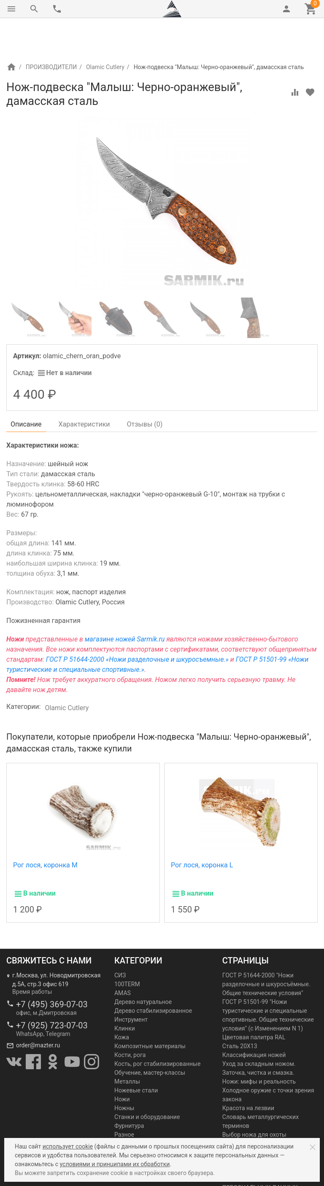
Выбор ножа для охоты (254, 1099)
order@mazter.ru (38, 1009)
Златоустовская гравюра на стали (269, 1125)
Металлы (127, 1046)
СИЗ (120, 939)
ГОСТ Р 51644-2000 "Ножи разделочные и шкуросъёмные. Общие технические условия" (266, 948)
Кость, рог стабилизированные (157, 1028)
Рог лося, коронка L (202, 830)
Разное (124, 1099)
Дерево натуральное (143, 966)
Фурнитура (129, 1090)
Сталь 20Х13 (239, 1010)
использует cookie (68, 1146)
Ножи (122, 1063)
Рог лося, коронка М (45, 830)
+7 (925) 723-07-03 (52, 990)
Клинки (124, 993)
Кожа (121, 1001)
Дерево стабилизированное (153, 975)
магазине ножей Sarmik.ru (125, 604)
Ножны (124, 1072)
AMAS (122, 957)
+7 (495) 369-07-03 (52, 969)
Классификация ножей (254, 1019)
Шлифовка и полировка (147, 1117)
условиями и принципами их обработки (115, 1164)
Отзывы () (145, 389)
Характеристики (84, 389)
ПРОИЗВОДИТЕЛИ (51, 31)
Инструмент (131, 984)
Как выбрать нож (246, 1134)
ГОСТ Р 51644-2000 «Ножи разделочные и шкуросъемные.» (137, 624)
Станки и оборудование (147, 1081)
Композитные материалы (150, 1010)
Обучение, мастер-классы (149, 1037)
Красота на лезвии (248, 1072)
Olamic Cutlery (105, 31)
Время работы (32, 956)
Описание (26, 389)
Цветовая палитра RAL (254, 1001)
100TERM (127, 948)
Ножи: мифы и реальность (259, 1046)
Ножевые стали (136, 1055)
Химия (123, 1108)
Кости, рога (130, 1019)
